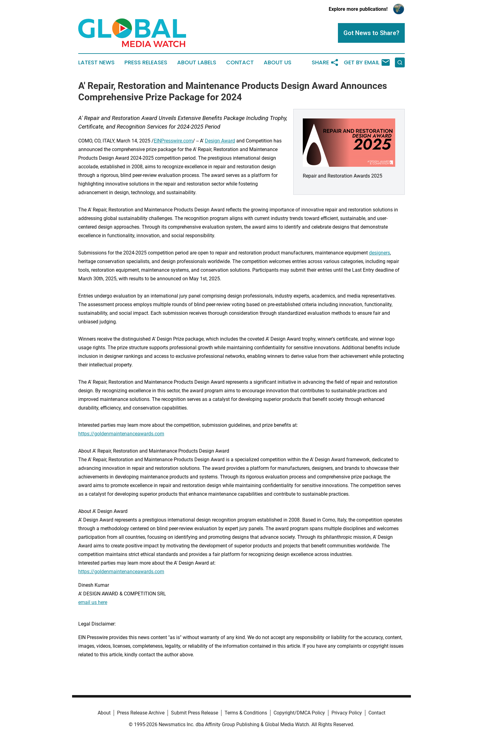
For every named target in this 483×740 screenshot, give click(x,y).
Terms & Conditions (246, 713)
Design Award (220, 141)
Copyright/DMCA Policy (299, 713)
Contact (240, 62)
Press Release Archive (140, 713)
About (104, 713)
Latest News (96, 62)
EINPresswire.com (173, 141)
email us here (92, 602)
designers (379, 253)
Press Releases (145, 62)
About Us (277, 62)
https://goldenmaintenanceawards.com (121, 434)
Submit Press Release (194, 713)
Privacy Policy (346, 713)
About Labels (196, 62)
